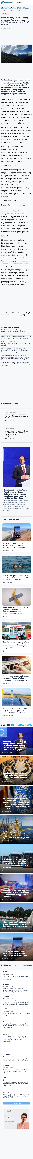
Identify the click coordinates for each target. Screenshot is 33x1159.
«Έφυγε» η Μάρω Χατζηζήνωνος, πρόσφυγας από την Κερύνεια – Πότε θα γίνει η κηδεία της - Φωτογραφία (16, 363)
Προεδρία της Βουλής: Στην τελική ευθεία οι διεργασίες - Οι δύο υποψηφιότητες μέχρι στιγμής (15, 776)
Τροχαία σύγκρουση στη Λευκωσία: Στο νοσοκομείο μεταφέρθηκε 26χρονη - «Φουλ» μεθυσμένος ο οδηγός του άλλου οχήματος (15, 357)
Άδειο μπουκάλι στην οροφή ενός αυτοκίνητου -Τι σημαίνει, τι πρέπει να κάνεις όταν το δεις (16, 710)
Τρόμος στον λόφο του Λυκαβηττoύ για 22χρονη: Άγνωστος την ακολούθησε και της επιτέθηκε (15, 1083)
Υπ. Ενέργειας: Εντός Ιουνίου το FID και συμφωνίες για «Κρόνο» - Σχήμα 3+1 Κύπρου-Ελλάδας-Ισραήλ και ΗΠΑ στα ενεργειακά (16, 835)
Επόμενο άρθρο (9, 428)
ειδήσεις (24, 315)
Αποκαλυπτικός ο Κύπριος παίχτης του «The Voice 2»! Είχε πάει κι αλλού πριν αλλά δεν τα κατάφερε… (16, 433)
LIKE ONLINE (6, 1054)
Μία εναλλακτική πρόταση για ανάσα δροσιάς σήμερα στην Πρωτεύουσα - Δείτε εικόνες (16, 924)
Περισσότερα (16, 1103)
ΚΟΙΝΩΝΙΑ (6, 984)
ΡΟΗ (8, 965)
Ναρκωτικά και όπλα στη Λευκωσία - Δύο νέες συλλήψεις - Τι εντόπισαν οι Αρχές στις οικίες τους (16, 894)
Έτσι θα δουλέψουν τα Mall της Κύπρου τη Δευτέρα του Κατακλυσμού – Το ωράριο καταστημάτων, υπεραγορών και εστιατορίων (15, 331)
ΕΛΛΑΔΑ (5, 1077)
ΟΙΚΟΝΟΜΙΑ (6, 1032)
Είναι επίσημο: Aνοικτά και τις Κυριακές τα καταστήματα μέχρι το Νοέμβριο (16, 416)
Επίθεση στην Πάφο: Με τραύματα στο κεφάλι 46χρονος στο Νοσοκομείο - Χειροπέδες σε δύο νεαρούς (16, 343)
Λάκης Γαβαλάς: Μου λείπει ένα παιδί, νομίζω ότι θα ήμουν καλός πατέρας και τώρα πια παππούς (15, 1025)
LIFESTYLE (5, 1009)
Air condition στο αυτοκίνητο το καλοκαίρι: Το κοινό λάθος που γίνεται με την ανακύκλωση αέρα (16, 678)
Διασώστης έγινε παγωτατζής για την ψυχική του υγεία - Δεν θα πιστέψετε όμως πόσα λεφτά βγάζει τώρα (16, 645)
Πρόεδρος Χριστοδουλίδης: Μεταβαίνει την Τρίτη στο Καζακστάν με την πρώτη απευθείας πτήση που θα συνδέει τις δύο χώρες (15, 494)
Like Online (10, 7)
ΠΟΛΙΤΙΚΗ (5, 972)
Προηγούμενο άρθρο (10, 412)
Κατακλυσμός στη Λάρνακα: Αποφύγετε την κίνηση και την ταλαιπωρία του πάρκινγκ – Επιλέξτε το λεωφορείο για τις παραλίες (14, 350)
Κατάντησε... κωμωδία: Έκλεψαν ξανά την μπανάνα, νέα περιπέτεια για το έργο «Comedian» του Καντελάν (15, 611)
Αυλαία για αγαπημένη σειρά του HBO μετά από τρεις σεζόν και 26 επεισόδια (16, 1014)
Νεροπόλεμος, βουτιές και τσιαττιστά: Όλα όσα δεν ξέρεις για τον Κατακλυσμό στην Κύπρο (16, 337)
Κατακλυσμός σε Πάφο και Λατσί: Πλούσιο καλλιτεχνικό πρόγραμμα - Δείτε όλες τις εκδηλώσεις (16, 1071)
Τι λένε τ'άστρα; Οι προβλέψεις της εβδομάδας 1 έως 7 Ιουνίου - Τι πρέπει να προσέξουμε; (16, 577)
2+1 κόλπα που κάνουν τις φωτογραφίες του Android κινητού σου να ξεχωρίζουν (14, 545)
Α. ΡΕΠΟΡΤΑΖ (6, 1090)
